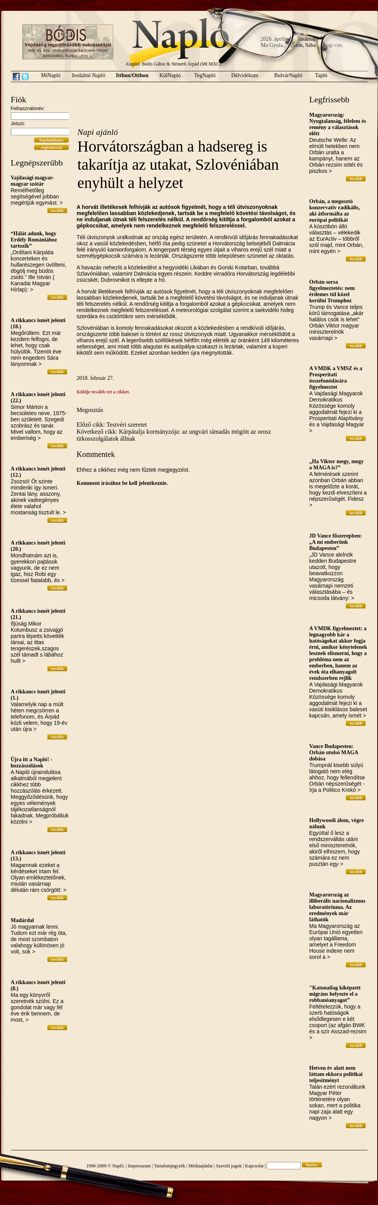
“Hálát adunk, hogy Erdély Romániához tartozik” (34, 240)
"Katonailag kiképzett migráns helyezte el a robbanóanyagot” (335, 994)
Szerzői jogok (229, 1166)
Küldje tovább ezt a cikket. (103, 392)
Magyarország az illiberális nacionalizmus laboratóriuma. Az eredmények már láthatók (337, 907)
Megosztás (90, 410)
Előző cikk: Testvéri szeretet (112, 424)
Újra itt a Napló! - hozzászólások (31, 763)
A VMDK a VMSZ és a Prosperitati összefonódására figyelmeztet (335, 377)
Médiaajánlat (200, 1166)
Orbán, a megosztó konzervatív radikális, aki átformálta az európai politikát (334, 210)
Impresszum (139, 1166)
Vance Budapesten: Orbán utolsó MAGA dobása (333, 752)
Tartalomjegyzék (169, 1166)
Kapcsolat (254, 1166)
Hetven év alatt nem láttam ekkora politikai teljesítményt (336, 1074)
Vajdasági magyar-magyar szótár (32, 181)
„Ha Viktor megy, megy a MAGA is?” (336, 465)
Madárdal (22, 920)
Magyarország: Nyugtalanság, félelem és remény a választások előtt (337, 124)
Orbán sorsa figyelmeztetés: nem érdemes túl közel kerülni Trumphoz (332, 291)
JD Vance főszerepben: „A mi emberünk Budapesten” (335, 542)
